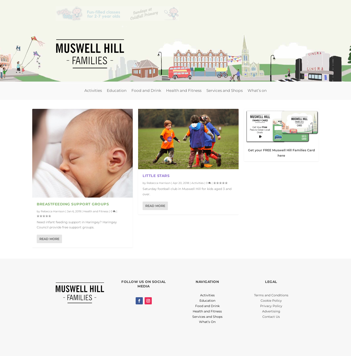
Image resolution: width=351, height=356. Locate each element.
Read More (49, 239)
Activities (93, 90)
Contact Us (271, 317)
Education (116, 90)
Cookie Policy (271, 301)
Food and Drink (146, 90)
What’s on (257, 90)
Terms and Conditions (271, 295)
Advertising (271, 311)
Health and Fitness (183, 90)
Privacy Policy (271, 306)
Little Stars (156, 176)
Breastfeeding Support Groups (73, 204)
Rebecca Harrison (53, 211)
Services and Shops (224, 90)
